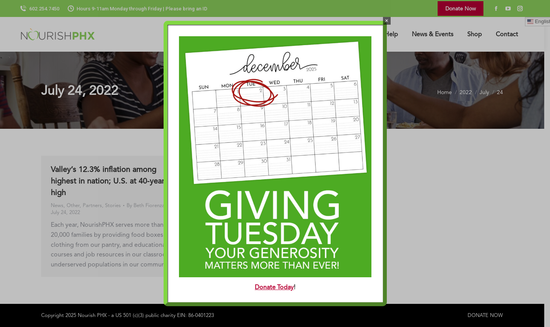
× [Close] (386, 20)
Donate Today (274, 287)
